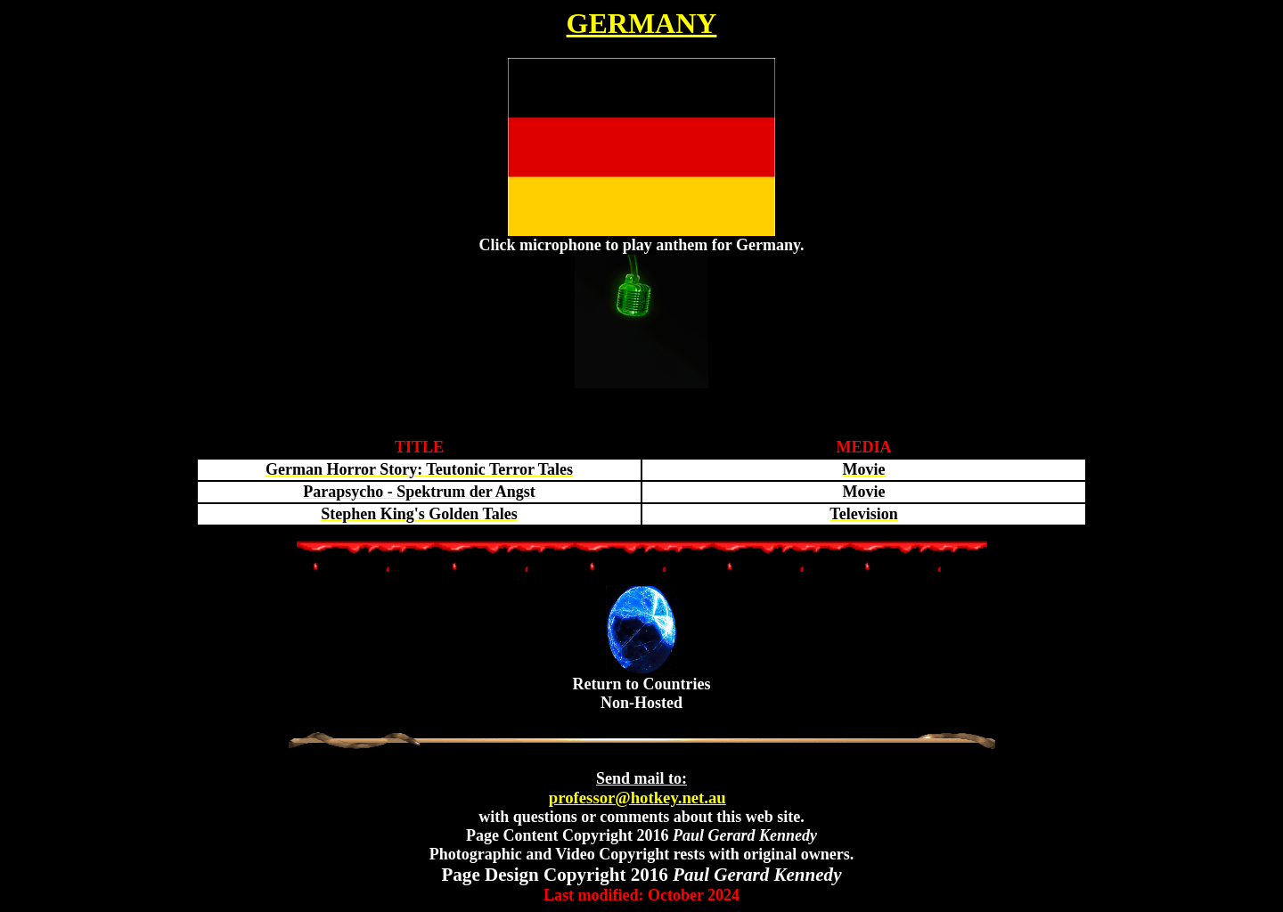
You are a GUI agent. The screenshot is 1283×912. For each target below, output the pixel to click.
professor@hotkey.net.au (637, 788)
